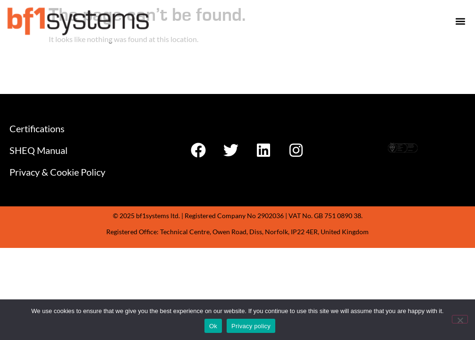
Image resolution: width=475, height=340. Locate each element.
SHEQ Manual (38, 150)
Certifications (37, 128)
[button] (460, 21)
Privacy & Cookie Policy (57, 172)
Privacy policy (251, 326)
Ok (213, 326)
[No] (460, 319)
